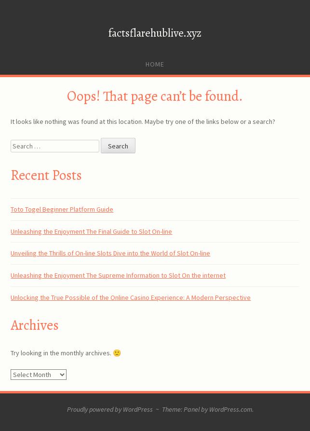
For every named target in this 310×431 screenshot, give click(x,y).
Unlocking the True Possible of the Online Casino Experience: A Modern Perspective (131, 297)
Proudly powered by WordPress (110, 409)
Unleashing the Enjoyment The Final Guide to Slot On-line (91, 231)
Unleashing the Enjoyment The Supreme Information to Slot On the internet (118, 275)
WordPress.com (230, 409)
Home (155, 64)
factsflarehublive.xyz (155, 33)
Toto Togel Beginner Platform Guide (62, 209)
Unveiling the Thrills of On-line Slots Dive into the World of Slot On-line (110, 253)
